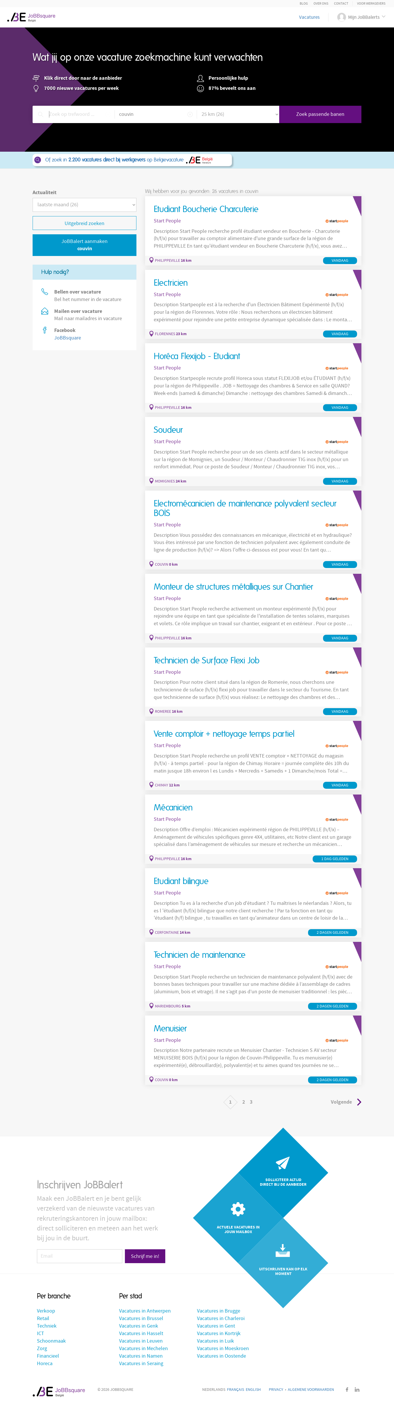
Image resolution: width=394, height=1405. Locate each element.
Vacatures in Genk (138, 1326)
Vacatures (309, 17)
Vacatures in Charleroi (221, 1318)
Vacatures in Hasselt (141, 1333)
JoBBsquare (67, 338)
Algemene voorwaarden (311, 1389)
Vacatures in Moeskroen (223, 1348)
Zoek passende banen (320, 114)
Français (235, 1389)
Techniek (47, 1326)
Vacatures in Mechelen (143, 1348)
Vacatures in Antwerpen (145, 1311)
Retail (43, 1318)
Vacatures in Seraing (141, 1363)
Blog (304, 3)
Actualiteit (45, 192)
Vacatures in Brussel (141, 1318)
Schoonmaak (51, 1341)
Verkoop (46, 1311)
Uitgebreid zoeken (84, 223)
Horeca (44, 1363)
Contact (341, 3)
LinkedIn (357, 1389)
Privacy (276, 1389)
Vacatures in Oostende (221, 1356)
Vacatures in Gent (216, 1326)
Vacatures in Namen (141, 1356)
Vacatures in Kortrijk (219, 1333)
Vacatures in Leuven (141, 1341)
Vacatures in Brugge (218, 1311)
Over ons (321, 3)
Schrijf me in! (145, 1256)
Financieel (48, 1356)
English (253, 1389)
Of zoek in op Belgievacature (131, 160)
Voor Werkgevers (371, 3)
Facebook (347, 1389)
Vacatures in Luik (215, 1341)
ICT (40, 1333)
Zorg (42, 1348)
